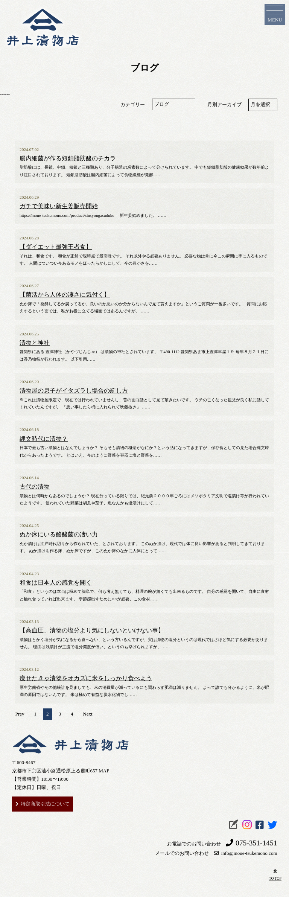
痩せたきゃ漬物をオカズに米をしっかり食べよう (86, 678)
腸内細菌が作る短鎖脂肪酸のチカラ (68, 158)
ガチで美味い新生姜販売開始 (59, 206)
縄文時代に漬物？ (44, 439)
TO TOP (275, 873)
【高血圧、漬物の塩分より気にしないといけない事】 (92, 630)
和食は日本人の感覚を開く (56, 582)
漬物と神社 (35, 343)
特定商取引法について (45, 804)
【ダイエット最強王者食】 (56, 247)
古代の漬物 (35, 486)
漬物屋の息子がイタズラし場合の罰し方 (74, 390)
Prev (19, 714)
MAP (104, 771)
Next (87, 714)
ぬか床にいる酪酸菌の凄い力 (59, 534)
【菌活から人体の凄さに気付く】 (65, 294)
